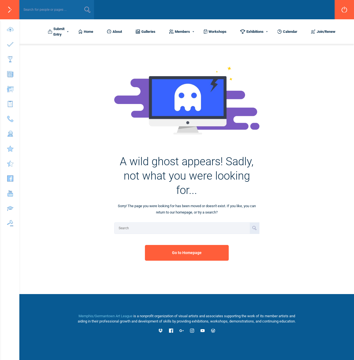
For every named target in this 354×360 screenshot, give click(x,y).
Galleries (145, 32)
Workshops (215, 32)
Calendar (287, 32)
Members (179, 32)
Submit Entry (56, 31)
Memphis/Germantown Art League (105, 316)
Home (85, 32)
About (114, 32)
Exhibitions (252, 32)
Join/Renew (323, 32)
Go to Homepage (187, 252)
